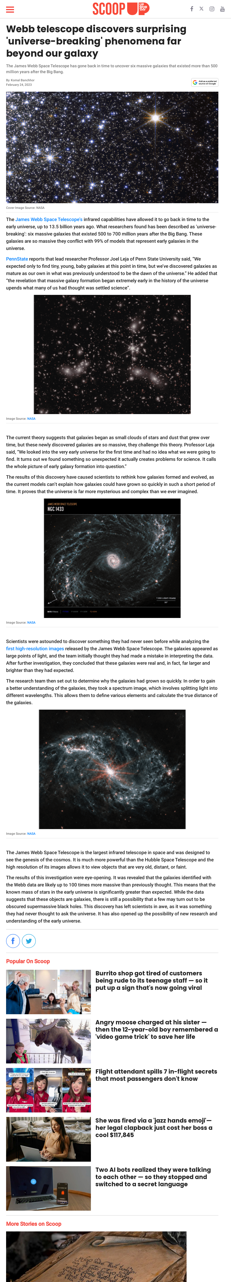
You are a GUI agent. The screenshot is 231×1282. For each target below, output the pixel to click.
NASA (31, 418)
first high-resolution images (35, 648)
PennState (17, 259)
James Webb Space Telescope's (49, 219)
